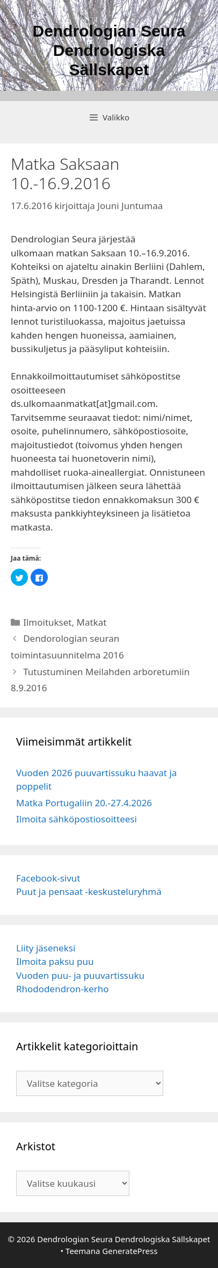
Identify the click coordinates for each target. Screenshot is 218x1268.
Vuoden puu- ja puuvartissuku (80, 975)
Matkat (91, 622)
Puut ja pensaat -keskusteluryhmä (89, 891)
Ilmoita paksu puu (54, 961)
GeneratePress (129, 1250)
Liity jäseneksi (45, 948)
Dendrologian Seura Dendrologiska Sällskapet (108, 50)
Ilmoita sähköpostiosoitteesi (76, 819)
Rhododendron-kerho (62, 989)
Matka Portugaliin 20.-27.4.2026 (84, 803)
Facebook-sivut (48, 878)
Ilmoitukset (47, 622)
